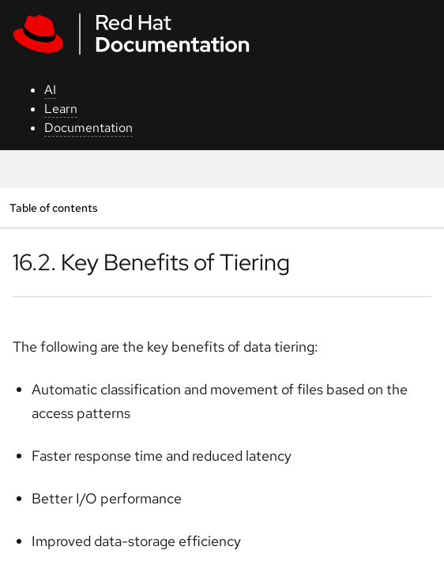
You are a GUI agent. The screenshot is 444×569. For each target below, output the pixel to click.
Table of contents (53, 207)
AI (50, 89)
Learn (60, 108)
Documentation (88, 127)
